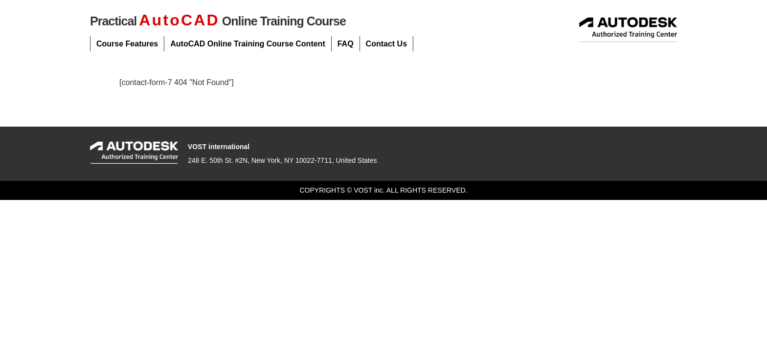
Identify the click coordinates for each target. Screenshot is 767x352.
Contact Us (386, 44)
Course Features (127, 44)
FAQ (346, 44)
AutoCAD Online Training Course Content (247, 44)
